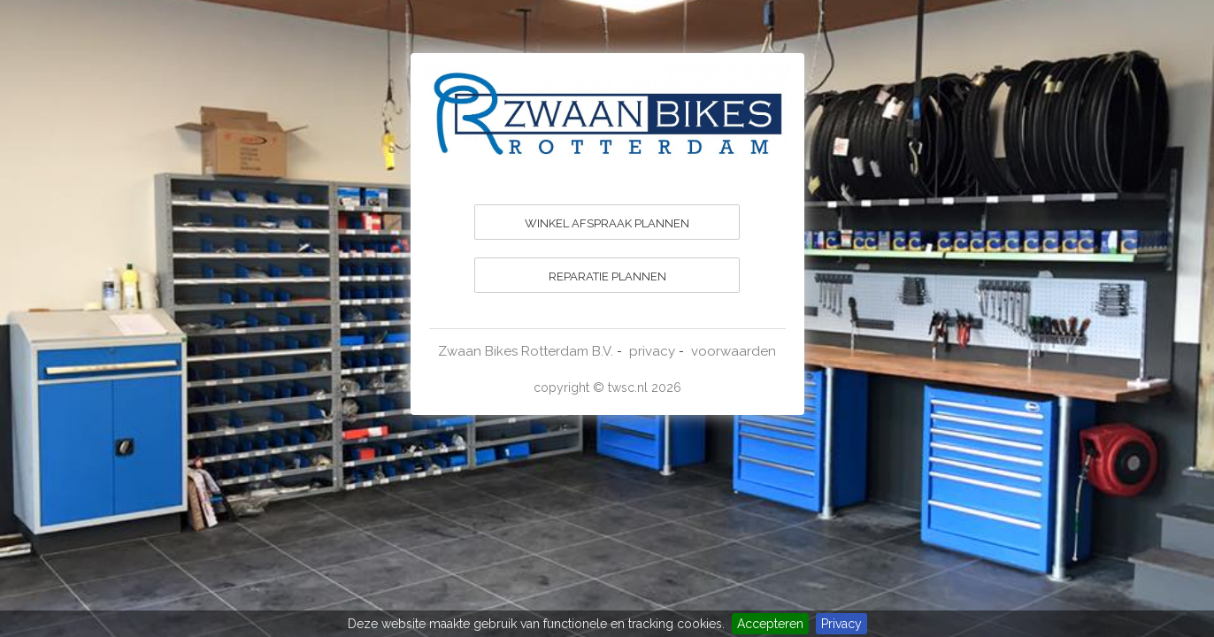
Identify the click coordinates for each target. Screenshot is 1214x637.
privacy (652, 351)
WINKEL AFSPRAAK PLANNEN (607, 223)
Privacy (841, 624)
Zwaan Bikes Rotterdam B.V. (525, 351)
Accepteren (770, 624)
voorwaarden (733, 351)
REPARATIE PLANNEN (607, 276)
